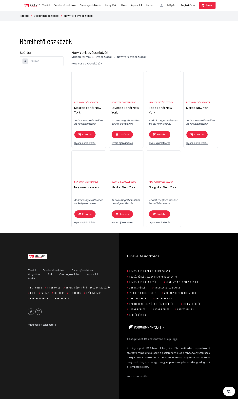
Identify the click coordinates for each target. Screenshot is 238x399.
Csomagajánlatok (69, 274)
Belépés (171, 5)
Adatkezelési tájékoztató (42, 324)
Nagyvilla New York (162, 187)
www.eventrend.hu (137, 376)
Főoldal (46, 5)
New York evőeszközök (78, 16)
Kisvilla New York (123, 187)
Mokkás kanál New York (87, 110)
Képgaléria (111, 5)
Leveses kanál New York (125, 110)
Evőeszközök (104, 57)
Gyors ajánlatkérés (90, 5)
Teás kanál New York (160, 110)
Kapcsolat (136, 5)
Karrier (149, 5)
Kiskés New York (197, 108)
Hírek (124, 5)
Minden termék (81, 57)
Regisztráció (188, 5)
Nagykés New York (87, 187)
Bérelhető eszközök (65, 5)
